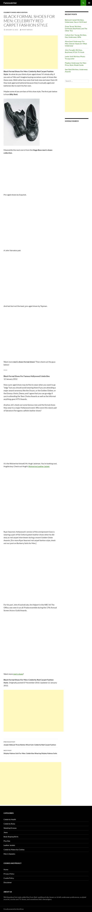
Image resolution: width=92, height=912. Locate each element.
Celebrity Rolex (9, 824)
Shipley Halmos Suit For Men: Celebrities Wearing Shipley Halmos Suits (31, 751)
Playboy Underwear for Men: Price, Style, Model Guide (75, 64)
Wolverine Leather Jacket (38, 466)
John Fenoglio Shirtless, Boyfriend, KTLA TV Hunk (74, 51)
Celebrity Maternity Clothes (14, 850)
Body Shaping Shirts (11, 837)
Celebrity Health (10, 819)
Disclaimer (8, 882)
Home (6, 869)
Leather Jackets (9, 845)
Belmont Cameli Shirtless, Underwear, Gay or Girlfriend (76, 21)
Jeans (6, 832)
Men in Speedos (9, 854)
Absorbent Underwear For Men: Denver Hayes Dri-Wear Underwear (76, 43)
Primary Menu (89, 3)
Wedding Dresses (10, 828)
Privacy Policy (9, 874)
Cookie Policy (9, 878)
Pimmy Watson (27, 30)
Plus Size (7, 841)
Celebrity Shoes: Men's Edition (15, 12)
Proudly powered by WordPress (14, 909)
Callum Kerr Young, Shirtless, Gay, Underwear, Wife (76, 36)
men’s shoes (18, 674)
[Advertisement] (31, 52)
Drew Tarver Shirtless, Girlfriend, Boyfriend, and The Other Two (76, 28)
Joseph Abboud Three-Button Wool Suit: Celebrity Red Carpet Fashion (31, 743)
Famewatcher (10, 3)
